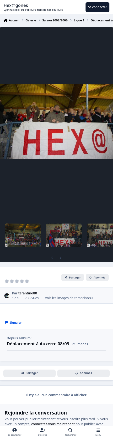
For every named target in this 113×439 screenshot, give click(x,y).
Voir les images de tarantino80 (69, 298)
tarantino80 (27, 293)
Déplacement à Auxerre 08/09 (38, 343)
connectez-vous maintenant (53, 424)
